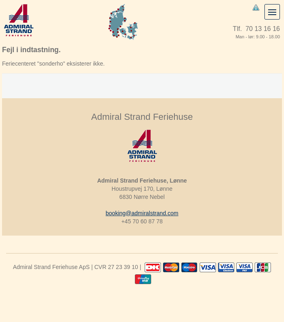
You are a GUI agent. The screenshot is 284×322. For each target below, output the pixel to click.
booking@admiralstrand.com (142, 213)
